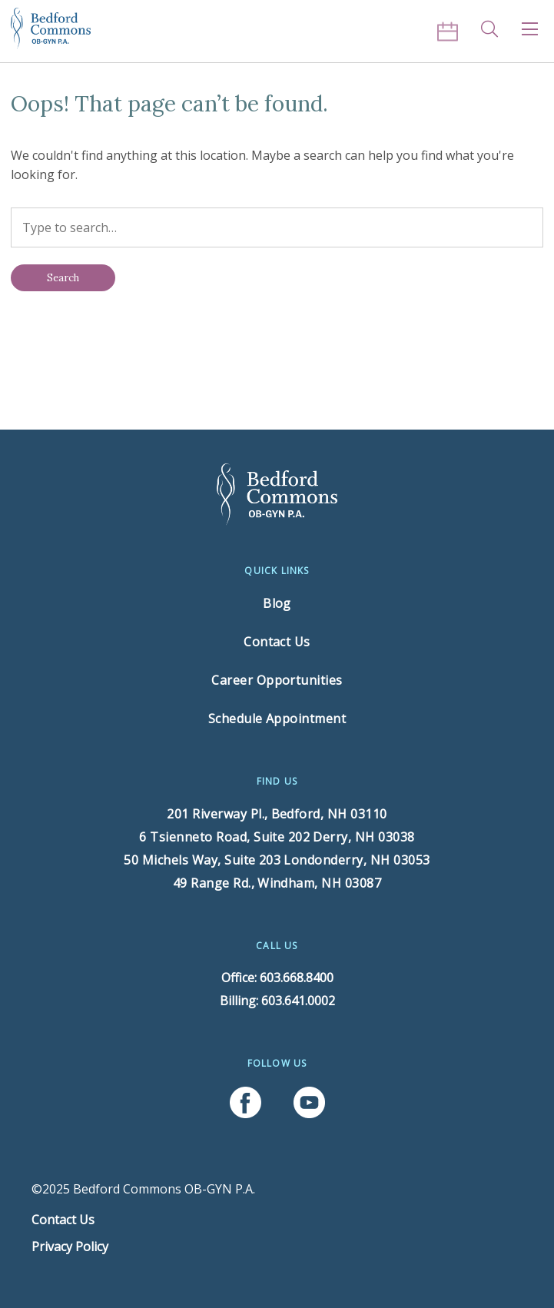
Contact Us (277, 641)
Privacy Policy (70, 1246)
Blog (277, 603)
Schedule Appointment (277, 718)
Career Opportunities (277, 680)
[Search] (63, 277)
